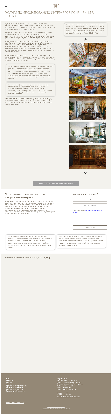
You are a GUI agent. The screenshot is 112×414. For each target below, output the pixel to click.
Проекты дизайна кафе (14, 387)
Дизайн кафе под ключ (65, 386)
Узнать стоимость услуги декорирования (56, 183)
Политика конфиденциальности (56, 407)
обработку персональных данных (88, 211)
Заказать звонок (90, 227)
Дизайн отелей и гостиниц (66, 389)
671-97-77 (64, 395)
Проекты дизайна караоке (15, 391)
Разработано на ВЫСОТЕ (15, 403)
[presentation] (89, 219)
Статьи (8, 384)
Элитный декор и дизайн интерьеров (70, 384)
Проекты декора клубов (14, 389)
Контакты (9, 380)
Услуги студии (62, 379)
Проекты (9, 382)
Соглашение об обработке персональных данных (56, 409)
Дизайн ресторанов (64, 387)
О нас (8, 379)
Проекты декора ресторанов (16, 386)
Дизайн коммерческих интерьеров (69, 382)
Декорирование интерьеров (67, 380)
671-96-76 (63, 393)
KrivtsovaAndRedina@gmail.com (68, 397)
